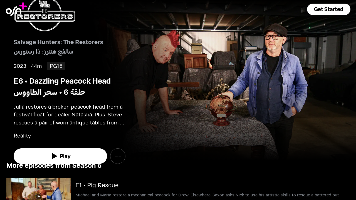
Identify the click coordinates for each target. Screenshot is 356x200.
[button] (328, 9)
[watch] (60, 156)
